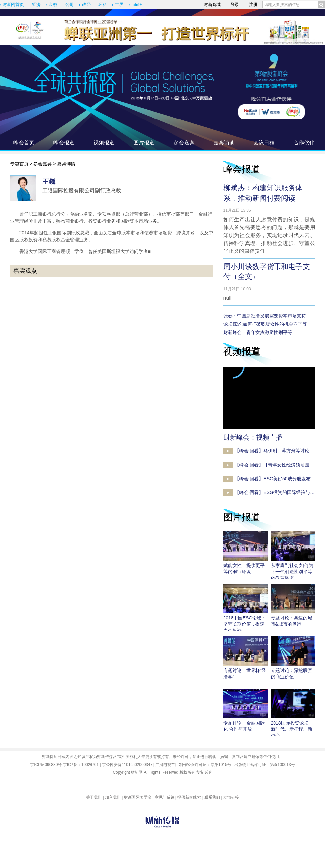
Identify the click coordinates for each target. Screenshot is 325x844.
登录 (235, 4)
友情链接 (231, 797)
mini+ (137, 4)
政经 (86, 4)
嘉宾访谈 (223, 142)
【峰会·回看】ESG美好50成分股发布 (273, 478)
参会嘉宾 (183, 142)
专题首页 (19, 163)
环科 (102, 4)
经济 (36, 4)
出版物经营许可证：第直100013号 (264, 764)
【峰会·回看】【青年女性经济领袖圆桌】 (277, 464)
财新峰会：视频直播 (252, 437)
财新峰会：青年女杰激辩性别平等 (257, 332)
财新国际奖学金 (138, 797)
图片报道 (143, 142)
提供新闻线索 (189, 797)
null (227, 298)
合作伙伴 (304, 142)
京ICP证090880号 (46, 764)
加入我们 (113, 797)
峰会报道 (63, 142)
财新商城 (212, 4)
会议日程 (264, 142)
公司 (69, 4)
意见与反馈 (164, 797)
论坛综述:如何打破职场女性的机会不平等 (265, 324)
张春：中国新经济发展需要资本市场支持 (264, 315)
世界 (119, 4)
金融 (53, 4)
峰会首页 (23, 142)
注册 (253, 4)
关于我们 (94, 797)
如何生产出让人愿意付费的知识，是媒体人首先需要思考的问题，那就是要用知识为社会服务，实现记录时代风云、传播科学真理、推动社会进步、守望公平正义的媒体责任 (269, 235)
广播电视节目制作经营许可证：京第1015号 (193, 764)
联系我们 (212, 797)
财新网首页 (13, 4)
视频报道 (103, 142)
